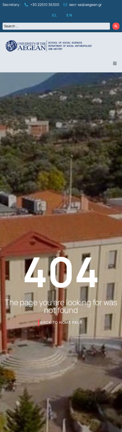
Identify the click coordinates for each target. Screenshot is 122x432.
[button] (114, 63)
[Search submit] (116, 26)
